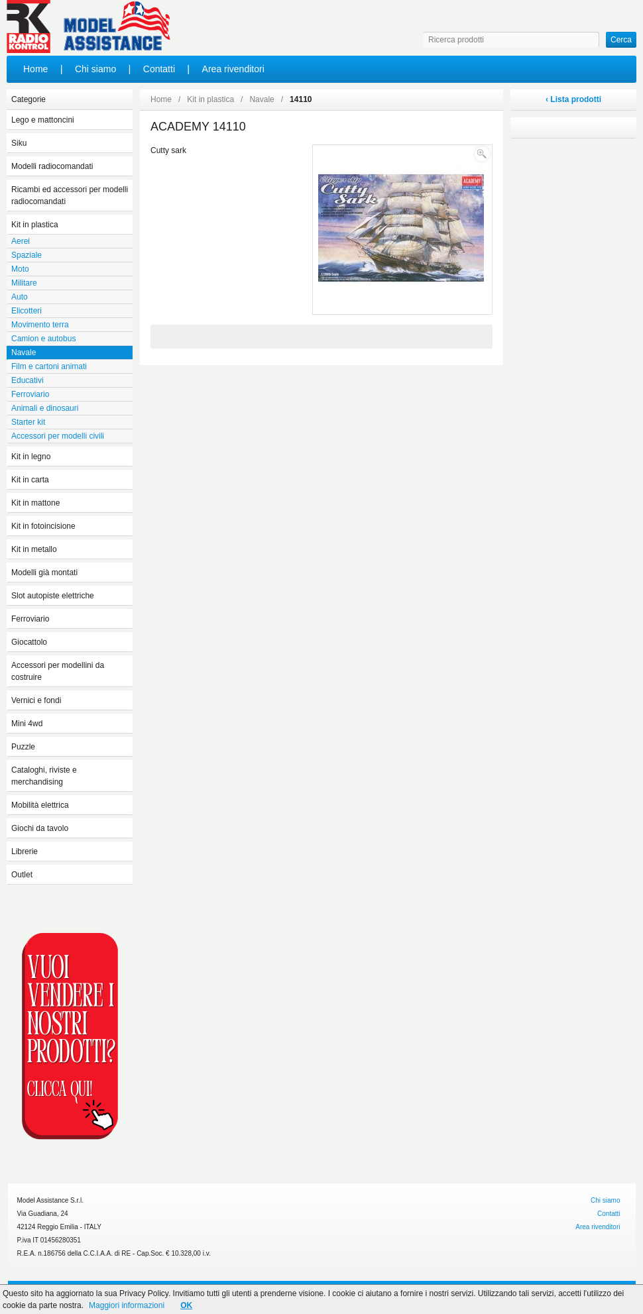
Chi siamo (95, 69)
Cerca (621, 39)
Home (35, 69)
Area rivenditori (233, 69)
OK (186, 1305)
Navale (261, 99)
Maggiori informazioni (126, 1305)
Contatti (159, 69)
